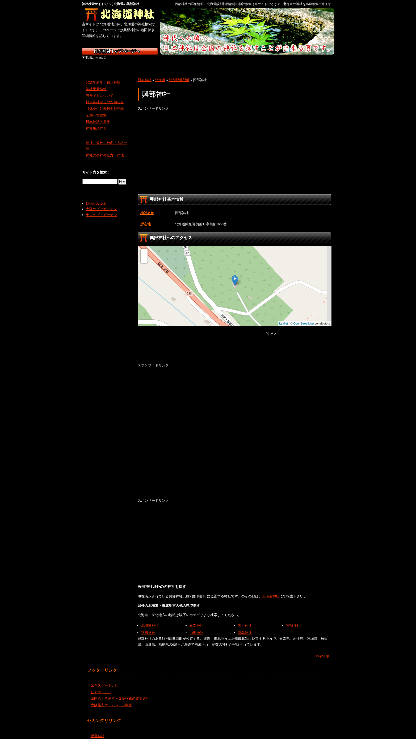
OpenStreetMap (303, 317)
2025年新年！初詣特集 (103, 76)
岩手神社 (245, 620)
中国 (235, 61)
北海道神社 (270, 590)
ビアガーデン (101, 686)
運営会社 (97, 730)
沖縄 (319, 61)
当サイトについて (100, 90)
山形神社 (196, 627)
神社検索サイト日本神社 (120, 51)
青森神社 (196, 620)
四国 (263, 61)
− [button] (144, 253)
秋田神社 (148, 627)
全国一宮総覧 (96, 109)
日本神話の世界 (98, 116)
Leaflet (283, 317)
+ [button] (144, 246)
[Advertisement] (235, 143)
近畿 (207, 61)
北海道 (96, 61)
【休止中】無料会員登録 (105, 103)
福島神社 (245, 627)
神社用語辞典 (96, 122)
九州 (291, 61)
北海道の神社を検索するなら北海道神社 (120, 14)
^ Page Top (321, 650)
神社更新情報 (96, 83)
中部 (180, 61)
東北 (124, 61)
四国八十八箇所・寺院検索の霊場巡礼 (120, 693)
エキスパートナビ (104, 680)
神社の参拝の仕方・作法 (105, 149)
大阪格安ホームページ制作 (111, 699)
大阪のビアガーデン (101, 203)
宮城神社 (293, 620)
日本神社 (145, 74)
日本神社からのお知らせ (105, 96)
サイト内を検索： (96, 166)
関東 (152, 61)
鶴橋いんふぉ (96, 197)
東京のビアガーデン (101, 209)
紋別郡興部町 (179, 74)
